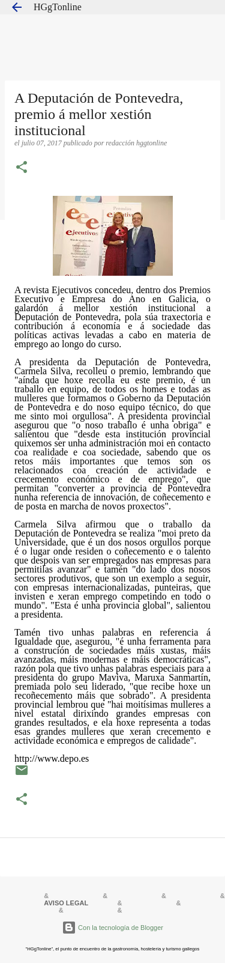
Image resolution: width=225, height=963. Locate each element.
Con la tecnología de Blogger (112, 927)
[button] (21, 168)
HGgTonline (58, 7)
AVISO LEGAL (66, 903)
